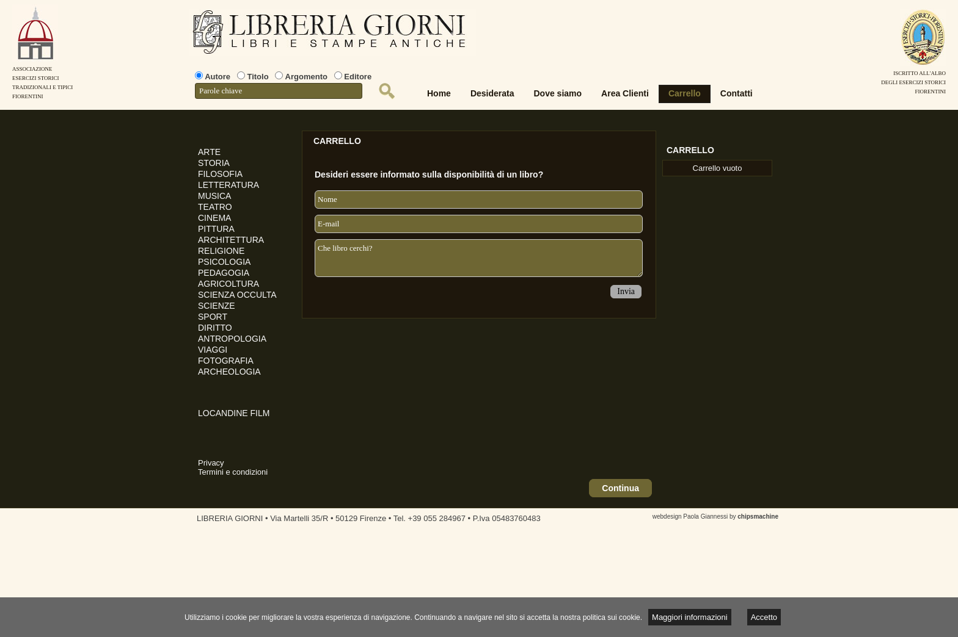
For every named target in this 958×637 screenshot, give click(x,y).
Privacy (211, 462)
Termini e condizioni (233, 472)
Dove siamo (558, 93)
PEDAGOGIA (223, 273)
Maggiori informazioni (690, 617)
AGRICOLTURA (228, 284)
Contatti (736, 93)
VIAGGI (212, 349)
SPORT (212, 317)
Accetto (764, 617)
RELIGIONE (221, 251)
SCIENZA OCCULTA (237, 295)
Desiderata (492, 93)
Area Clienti (625, 93)
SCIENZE (216, 306)
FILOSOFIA (220, 174)
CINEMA (214, 218)
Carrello (684, 93)
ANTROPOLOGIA (232, 339)
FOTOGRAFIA (226, 360)
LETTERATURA (228, 185)
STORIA (214, 163)
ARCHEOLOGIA (229, 371)
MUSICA (214, 196)
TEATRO (215, 207)
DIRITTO (215, 328)
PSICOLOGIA (224, 262)
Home (439, 93)
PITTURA (216, 229)
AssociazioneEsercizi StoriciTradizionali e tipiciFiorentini (42, 78)
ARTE (209, 152)
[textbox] (278, 91)
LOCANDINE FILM (233, 413)
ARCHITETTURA (231, 240)
